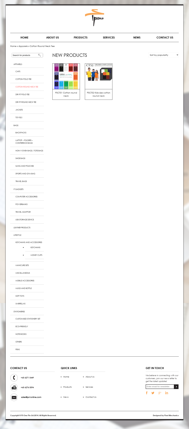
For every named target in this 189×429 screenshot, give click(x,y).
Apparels (23, 46)
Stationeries (19, 311)
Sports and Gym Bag (25, 173)
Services (109, 37)
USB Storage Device (24, 219)
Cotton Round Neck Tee (26, 86)
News (136, 37)
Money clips (36, 255)
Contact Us (164, 37)
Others (18, 341)
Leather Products (22, 227)
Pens (17, 349)
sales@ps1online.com (31, 397)
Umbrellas (20, 303)
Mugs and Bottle (23, 288)
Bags (16, 125)
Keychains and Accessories (28, 242)
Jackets (19, 109)
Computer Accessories (26, 196)
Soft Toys (19, 296)
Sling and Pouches (24, 166)
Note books (20, 334)
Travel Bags (21, 181)
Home (24, 37)
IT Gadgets (18, 189)
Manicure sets (22, 265)
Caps (17, 71)
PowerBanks (21, 204)
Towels (18, 117)
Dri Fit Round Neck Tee (25, 102)
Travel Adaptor (23, 212)
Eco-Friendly (21, 326)
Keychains (35, 247)
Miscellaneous (22, 273)
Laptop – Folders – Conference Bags (24, 141)
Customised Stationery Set (27, 319)
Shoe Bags (20, 158)
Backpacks (20, 132)
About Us (52, 37)
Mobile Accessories (24, 280)
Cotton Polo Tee (23, 79)
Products (80, 37)
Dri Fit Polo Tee (22, 94)
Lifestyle (17, 235)
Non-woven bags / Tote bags (29, 150)
